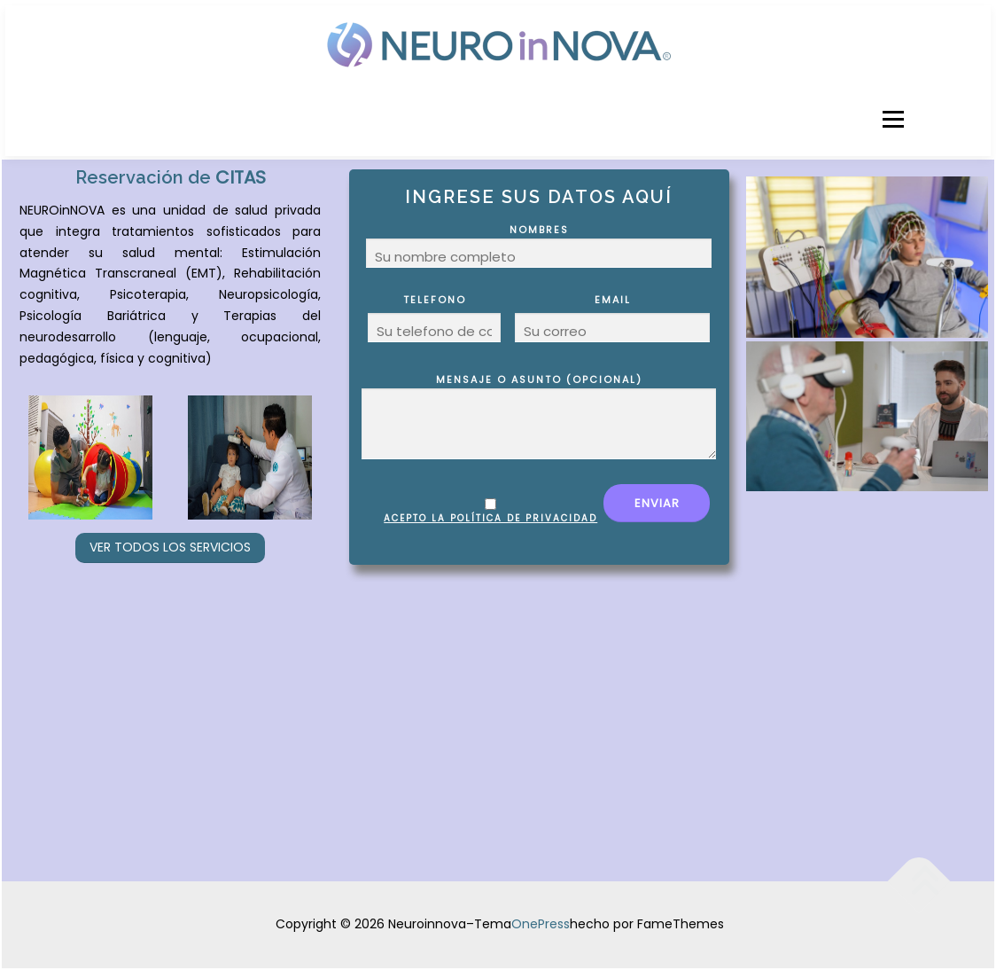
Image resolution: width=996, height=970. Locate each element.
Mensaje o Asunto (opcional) (539, 415)
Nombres (539, 245)
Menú (892, 119)
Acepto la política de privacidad (490, 518)
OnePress (540, 924)
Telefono (434, 318)
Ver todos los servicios (170, 547)
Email (612, 318)
